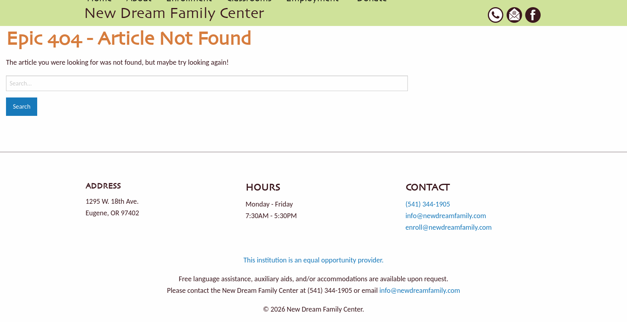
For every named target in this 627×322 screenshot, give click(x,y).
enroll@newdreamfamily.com (448, 227)
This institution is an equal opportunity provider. (314, 260)
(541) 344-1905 (427, 204)
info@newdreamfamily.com (445, 215)
